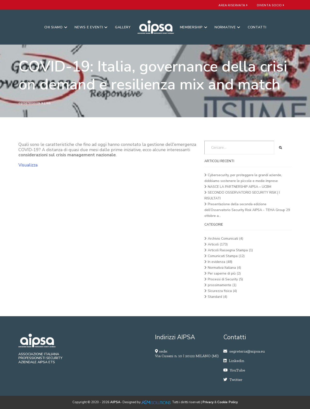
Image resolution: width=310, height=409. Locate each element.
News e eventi (91, 27)
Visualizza (28, 165)
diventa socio (270, 5)
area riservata (233, 5)
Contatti (257, 27)
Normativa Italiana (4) (224, 267)
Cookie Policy (227, 402)
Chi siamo (55, 27)
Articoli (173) (218, 244)
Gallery (123, 27)
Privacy (208, 402)
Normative (227, 27)
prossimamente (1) (222, 285)
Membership (193, 27)
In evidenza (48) (220, 262)
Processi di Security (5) (225, 279)
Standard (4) (217, 296)
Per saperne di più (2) (224, 273)
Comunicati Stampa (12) (226, 256)
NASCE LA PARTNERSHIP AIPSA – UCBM (239, 186)
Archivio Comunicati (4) (225, 238)
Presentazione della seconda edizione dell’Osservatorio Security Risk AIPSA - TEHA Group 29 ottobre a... (247, 210)
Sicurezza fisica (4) (222, 291)
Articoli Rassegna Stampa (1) (230, 250)
